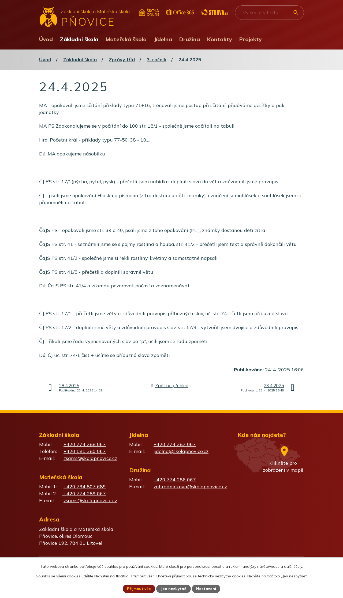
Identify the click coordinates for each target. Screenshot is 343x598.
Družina (189, 39)
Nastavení (206, 588)
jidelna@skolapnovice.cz (181, 451)
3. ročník (156, 59)
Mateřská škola (126, 39)
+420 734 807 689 (85, 486)
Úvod (46, 39)
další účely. (293, 566)
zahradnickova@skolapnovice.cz (190, 486)
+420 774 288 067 (85, 444)
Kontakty (219, 39)
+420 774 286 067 (175, 480)
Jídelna (163, 39)
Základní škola (79, 39)
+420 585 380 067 (85, 451)
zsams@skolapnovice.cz (90, 458)
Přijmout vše (139, 588)
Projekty (250, 39)
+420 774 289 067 (84, 493)
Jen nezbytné (174, 588)
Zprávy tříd (122, 59)
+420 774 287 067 (175, 444)
